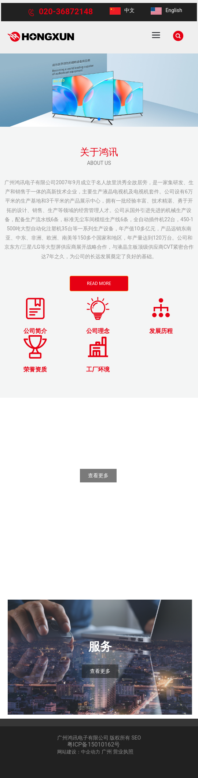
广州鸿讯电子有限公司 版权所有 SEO (99, 738)
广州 (107, 752)
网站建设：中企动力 (78, 752)
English (173, 10)
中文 (129, 10)
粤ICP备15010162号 (93, 744)
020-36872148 (66, 11)
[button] (99, 119)
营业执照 (123, 752)
